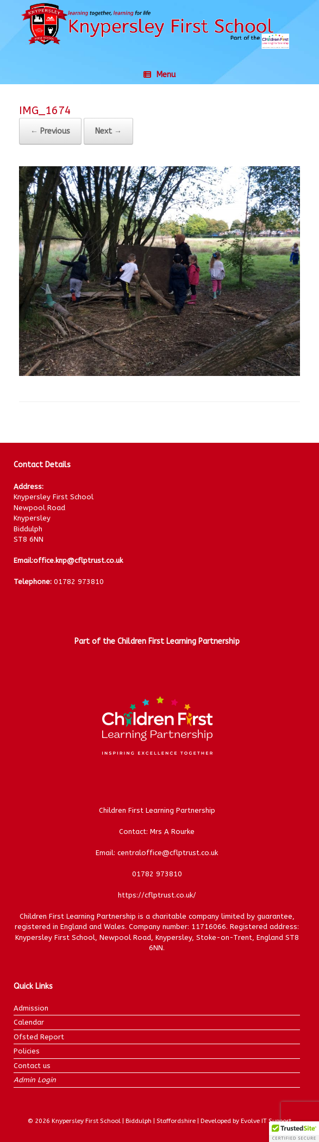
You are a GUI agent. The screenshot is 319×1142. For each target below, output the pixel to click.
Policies (27, 1051)
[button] (294, 1131)
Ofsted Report (39, 1037)
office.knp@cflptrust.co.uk (78, 560)
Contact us (32, 1066)
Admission (31, 1008)
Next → (108, 131)
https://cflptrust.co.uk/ (157, 895)
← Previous (50, 131)
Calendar (29, 1022)
